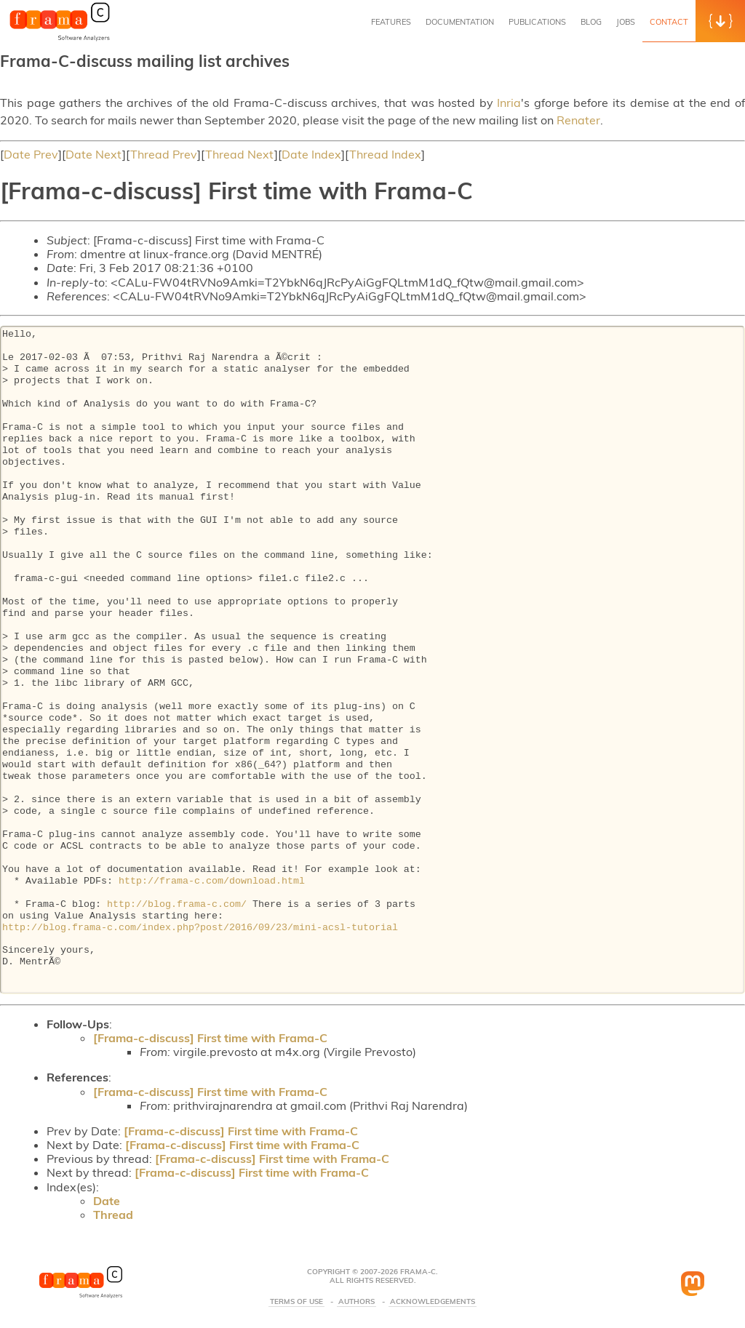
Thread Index (385, 154)
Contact (669, 22)
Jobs (625, 22)
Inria (509, 102)
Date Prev (31, 154)
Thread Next (239, 154)
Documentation (460, 22)
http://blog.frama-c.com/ (177, 904)
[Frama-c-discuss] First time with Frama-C (210, 1038)
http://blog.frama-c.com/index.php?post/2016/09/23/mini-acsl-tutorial (200, 928)
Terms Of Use (296, 1301)
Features (391, 22)
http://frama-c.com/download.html (212, 881)
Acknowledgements (432, 1301)
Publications (537, 22)
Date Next (93, 154)
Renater (578, 120)
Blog (591, 22)
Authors (356, 1301)
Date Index (311, 154)
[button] (720, 21)
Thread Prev (163, 154)
